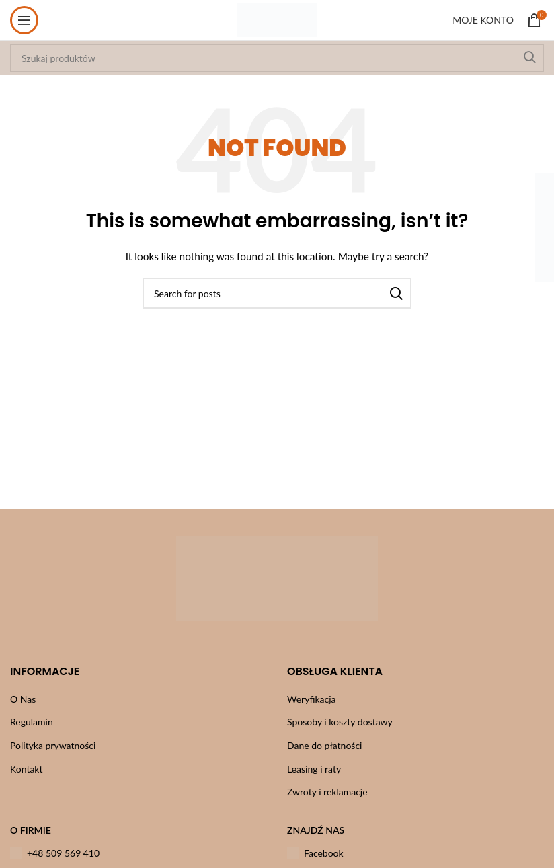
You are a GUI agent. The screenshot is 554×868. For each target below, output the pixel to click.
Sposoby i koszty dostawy (340, 721)
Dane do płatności (324, 745)
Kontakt (26, 769)
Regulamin (31, 721)
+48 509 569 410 (55, 853)
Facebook (315, 853)
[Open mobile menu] (24, 20)
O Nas (23, 699)
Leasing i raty (314, 769)
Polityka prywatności (52, 745)
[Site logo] (277, 19)
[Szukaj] (277, 293)
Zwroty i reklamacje (327, 791)
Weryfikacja (311, 699)
